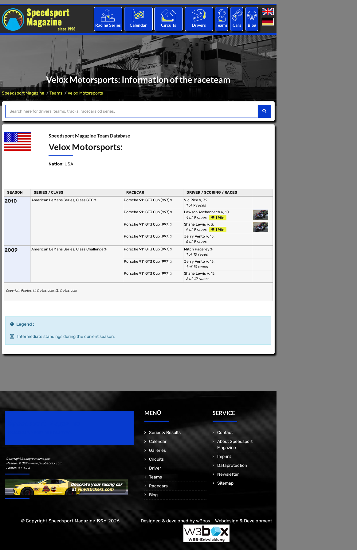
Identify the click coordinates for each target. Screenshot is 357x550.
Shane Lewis (196, 224)
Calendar (138, 25)
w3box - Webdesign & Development (234, 521)
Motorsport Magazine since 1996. (40, 432)
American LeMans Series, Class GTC (63, 200)
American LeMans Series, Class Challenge (69, 249)
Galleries (157, 450)
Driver (155, 468)
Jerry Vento (196, 236)
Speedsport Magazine (23, 93)
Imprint (224, 456)
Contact (225, 432)
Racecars (158, 486)
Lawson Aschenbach (203, 212)
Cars (237, 25)
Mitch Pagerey (198, 249)
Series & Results (165, 432)
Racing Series (108, 25)
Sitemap (225, 483)
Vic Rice (192, 200)
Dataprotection (232, 465)
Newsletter (228, 474)
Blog (252, 25)
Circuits (168, 25)
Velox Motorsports (85, 93)
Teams (222, 25)
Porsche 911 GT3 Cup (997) (148, 200)
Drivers (199, 25)
